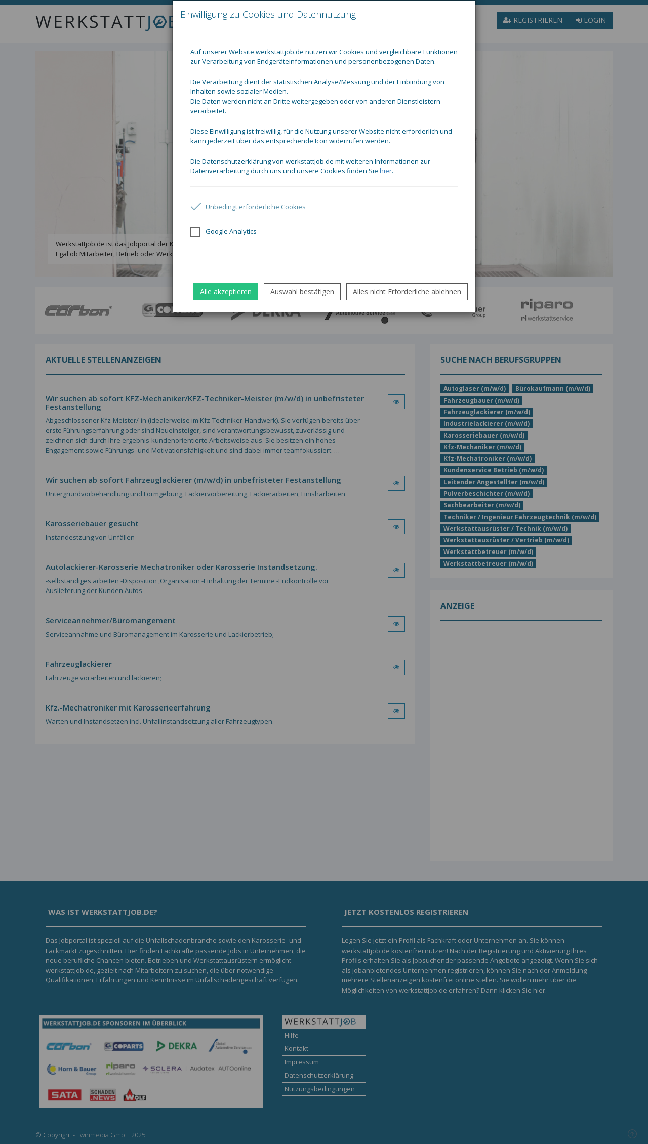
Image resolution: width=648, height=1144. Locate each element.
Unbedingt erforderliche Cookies (248, 206)
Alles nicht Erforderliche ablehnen (407, 291)
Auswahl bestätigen (302, 291)
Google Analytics (223, 232)
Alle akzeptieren (226, 291)
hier (386, 170)
